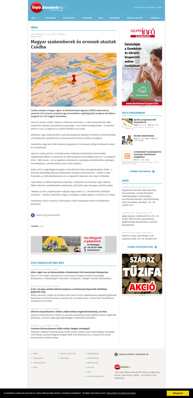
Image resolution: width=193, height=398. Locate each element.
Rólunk (90, 367)
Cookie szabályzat (95, 376)
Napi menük (114, 18)
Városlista (66, 7)
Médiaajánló (93, 353)
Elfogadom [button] (178, 393)
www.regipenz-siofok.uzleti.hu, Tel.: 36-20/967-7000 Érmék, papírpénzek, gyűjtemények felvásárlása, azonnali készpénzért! (140, 220)
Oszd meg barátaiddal (48, 215)
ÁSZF (89, 372)
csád (41, 226)
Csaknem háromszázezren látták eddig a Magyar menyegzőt (60, 328)
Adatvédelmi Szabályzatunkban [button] (121, 393)
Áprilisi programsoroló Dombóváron (145, 121)
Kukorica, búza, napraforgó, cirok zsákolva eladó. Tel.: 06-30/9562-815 (139, 237)
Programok (50, 18)
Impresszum (92, 362)
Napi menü (64, 358)
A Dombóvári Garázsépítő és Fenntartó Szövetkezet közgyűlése (147, 154)
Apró (101, 18)
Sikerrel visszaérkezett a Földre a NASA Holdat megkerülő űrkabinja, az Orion (69, 311)
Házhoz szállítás (135, 18)
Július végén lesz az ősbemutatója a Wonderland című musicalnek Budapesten (69, 272)
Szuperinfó (87, 18)
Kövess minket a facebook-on (133, 354)
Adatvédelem (93, 358)
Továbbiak (154, 18)
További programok (140, 171)
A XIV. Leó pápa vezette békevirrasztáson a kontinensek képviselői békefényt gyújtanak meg (69, 291)
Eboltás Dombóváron (144, 136)
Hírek (33, 18)
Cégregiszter (69, 18)
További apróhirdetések (140, 247)
